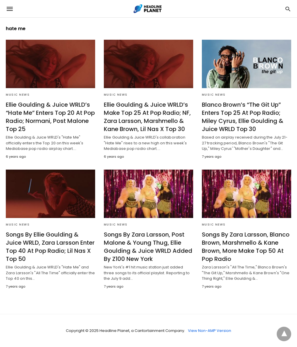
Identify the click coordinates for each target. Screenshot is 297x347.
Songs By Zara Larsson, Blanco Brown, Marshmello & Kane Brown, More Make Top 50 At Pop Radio (245, 246)
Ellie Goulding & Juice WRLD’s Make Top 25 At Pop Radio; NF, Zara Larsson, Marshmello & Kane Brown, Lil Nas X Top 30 (147, 117)
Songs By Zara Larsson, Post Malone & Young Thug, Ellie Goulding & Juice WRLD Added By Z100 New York (148, 246)
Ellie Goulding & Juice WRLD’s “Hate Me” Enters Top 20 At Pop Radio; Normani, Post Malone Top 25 (50, 117)
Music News (18, 94)
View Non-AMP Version (209, 330)
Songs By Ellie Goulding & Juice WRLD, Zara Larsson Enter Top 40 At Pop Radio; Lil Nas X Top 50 (50, 246)
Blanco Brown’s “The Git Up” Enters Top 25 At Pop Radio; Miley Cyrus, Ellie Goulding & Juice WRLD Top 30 (242, 117)
